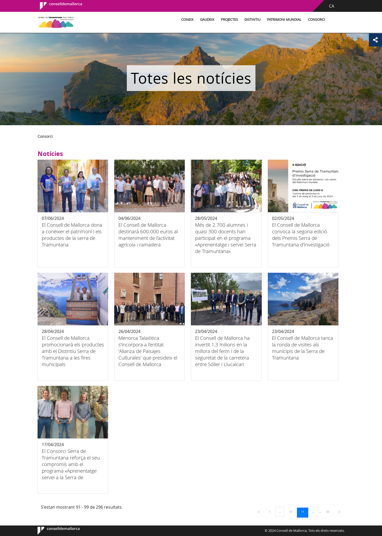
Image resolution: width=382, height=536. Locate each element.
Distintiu (252, 19)
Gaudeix (207, 19)
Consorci (316, 19)
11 (304, 511)
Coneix (187, 19)
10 (292, 511)
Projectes (229, 19)
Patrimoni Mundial (284, 19)
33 (329, 511)
